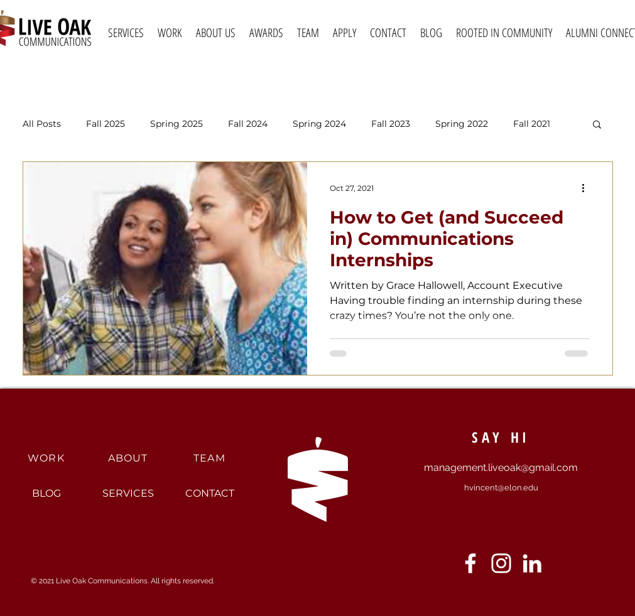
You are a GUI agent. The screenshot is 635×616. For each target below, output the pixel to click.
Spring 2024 (319, 124)
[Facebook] (470, 563)
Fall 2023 (390, 124)
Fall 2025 (105, 124)
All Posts (42, 124)
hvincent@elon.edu (501, 487)
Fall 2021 (531, 124)
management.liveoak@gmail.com (501, 467)
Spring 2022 (461, 124)
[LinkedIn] (532, 563)
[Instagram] (501, 563)
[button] (597, 125)
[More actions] (587, 187)
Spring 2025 (176, 124)
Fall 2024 (248, 124)
